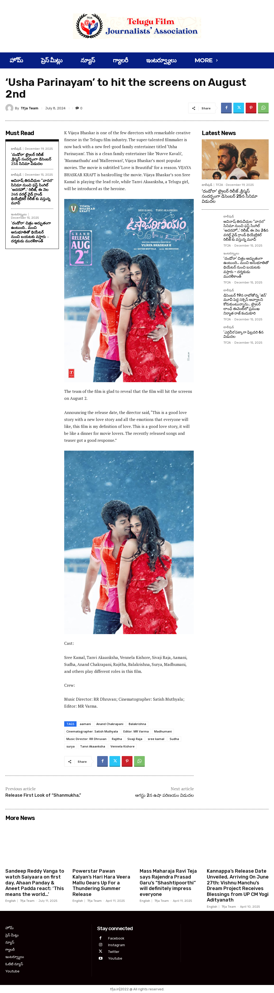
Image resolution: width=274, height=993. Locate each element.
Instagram (116, 945)
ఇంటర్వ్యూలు (19, 214)
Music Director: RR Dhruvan (86, 739)
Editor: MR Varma (136, 731)
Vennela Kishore (123, 746)
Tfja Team (29, 108)
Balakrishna (137, 724)
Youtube (115, 958)
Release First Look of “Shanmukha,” (43, 795)
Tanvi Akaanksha (92, 746)
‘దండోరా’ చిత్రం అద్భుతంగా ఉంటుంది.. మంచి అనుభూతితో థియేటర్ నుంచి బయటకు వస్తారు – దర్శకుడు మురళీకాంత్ (31, 231)
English (10, 900)
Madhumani (163, 731)
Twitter (113, 952)
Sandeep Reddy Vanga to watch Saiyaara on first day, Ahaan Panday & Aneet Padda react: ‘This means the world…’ (34, 882)
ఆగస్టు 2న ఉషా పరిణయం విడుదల (164, 795)
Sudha (174, 739)
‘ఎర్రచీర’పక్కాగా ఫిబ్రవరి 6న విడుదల (243, 334)
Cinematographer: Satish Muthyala (92, 731)
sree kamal (156, 739)
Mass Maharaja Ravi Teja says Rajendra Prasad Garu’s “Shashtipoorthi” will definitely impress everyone (168, 882)
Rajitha (117, 739)
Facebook (116, 938)
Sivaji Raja (134, 739)
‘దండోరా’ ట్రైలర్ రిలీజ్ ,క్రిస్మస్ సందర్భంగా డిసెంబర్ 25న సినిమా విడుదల (31, 159)
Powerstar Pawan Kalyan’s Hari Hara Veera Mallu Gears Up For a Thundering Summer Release (101, 882)
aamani (85, 724)
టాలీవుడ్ (16, 148)
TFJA (219, 185)
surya (70, 746)
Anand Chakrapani (109, 724)
